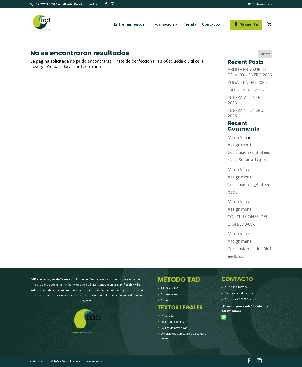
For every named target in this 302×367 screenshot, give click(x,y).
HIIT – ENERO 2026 (246, 90)
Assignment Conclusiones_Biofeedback (249, 184)
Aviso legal (167, 316)
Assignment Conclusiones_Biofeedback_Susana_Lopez (249, 152)
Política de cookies (172, 322)
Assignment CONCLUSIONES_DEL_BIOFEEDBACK (249, 216)
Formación (164, 25)
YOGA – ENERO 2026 (247, 82)
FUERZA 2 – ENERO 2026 (245, 100)
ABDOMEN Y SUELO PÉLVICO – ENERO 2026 (250, 72)
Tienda (190, 25)
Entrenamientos (129, 25)
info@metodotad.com (241, 293)
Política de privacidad (174, 328)
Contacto (211, 25)
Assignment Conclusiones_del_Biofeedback (249, 248)
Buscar (265, 54)
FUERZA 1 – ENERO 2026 (245, 113)
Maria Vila (237, 137)
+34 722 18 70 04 (238, 287)
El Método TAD (170, 288)
